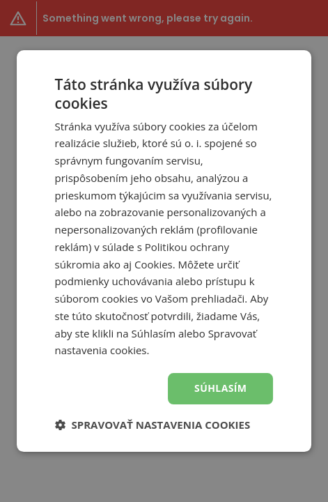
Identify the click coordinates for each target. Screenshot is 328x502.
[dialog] (164, 251)
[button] (153, 424)
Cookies (153, 264)
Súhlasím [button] (220, 388)
